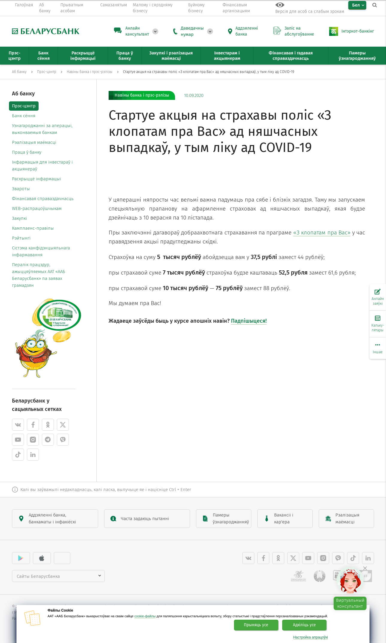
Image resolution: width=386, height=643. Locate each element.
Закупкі (19, 218)
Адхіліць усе (304, 625)
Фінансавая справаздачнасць (43, 198)
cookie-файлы (145, 616)
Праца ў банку (26, 152)
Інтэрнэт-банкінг (357, 31)
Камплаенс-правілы (33, 228)
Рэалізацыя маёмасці (34, 142)
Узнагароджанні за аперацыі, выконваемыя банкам (42, 129)
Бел (356, 5)
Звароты (21, 188)
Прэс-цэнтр (24, 106)
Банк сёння (23, 115)
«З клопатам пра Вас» (321, 232)
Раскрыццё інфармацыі (36, 179)
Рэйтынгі (21, 238)
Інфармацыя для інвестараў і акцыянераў (42, 165)
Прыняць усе (256, 625)
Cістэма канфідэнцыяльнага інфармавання (41, 251)
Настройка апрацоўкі (310, 637)
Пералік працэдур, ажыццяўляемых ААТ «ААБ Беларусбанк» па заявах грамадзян (38, 275)
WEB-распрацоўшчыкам (37, 208)
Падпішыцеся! (249, 321)
